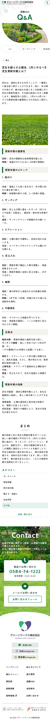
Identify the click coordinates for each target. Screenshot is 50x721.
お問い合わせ (32, 695)
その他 (6, 505)
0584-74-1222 (25, 571)
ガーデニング (29, 48)
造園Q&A (30, 681)
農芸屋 (9, 681)
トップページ (12, 667)
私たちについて (33, 667)
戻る (7, 60)
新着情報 (10, 688)
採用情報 (10, 695)
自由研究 (7, 499)
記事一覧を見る (25, 514)
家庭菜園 (7, 482)
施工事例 (30, 674)
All (10, 48)
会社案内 (30, 688)
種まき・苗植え (10, 493)
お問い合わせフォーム (25, 599)
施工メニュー (12, 674)
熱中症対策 (8, 487)
